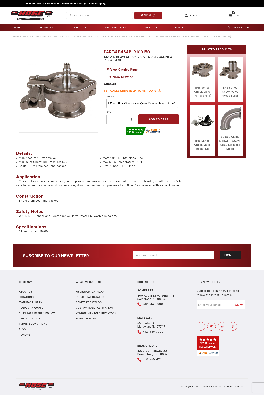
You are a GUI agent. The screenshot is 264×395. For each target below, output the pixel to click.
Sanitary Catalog (89, 302)
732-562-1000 (239, 27)
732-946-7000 (153, 331)
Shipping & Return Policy (37, 313)
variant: (111, 96)
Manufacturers (30, 302)
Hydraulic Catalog (90, 291)
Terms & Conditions (33, 323)
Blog (22, 329)
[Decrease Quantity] (110, 119)
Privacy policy (29, 318)
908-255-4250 (153, 359)
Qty (108, 112)
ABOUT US (151, 27)
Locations (26, 297)
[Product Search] (99, 15)
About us (25, 291)
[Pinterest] (233, 326)
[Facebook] (201, 326)
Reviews (24, 334)
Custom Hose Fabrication (94, 307)
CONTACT (181, 27)
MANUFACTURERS (115, 27)
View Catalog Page (122, 69)
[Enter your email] (173, 255)
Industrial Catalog (90, 297)
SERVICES (79, 27)
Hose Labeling (86, 318)
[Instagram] (222, 326)
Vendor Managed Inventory (96, 313)
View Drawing (121, 77)
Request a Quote (31, 307)
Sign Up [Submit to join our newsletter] (230, 255)
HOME (17, 27)
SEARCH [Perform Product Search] (148, 15)
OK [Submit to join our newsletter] (239, 304)
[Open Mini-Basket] (235, 15)
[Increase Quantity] (132, 119)
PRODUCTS (46, 27)
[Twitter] (211, 326)
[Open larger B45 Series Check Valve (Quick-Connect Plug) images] (58, 91)
